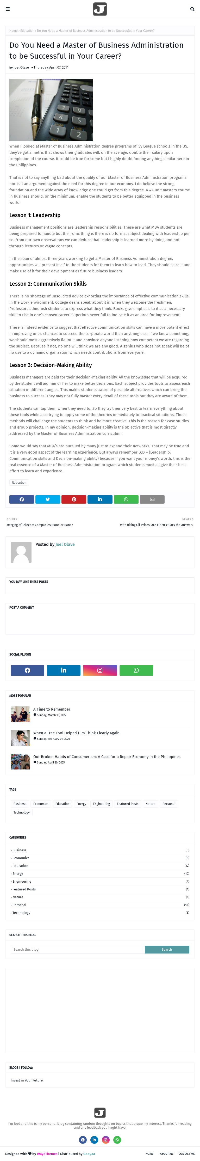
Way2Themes (47, 1154)
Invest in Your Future (27, 1080)
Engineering (101, 804)
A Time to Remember (51, 709)
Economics (40, 804)
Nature (150, 804)
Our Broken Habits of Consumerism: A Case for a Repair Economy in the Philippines (106, 756)
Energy (81, 804)
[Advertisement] (105, 1010)
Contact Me (187, 1154)
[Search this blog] (78, 950)
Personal (169, 804)
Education (27, 31)
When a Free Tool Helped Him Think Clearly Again (76, 733)
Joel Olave (21, 67)
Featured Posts (128, 804)
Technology (22, 812)
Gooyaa (89, 1154)
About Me (166, 1154)
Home (13, 31)
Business (20, 804)
